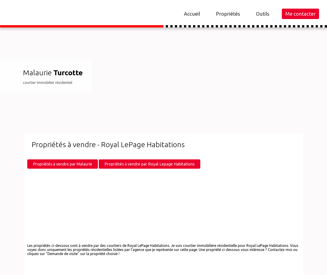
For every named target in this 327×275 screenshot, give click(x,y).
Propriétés (228, 14)
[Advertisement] (163, 208)
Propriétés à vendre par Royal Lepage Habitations (149, 164)
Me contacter (300, 14)
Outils (262, 14)
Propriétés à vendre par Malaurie (62, 164)
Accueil (192, 14)
